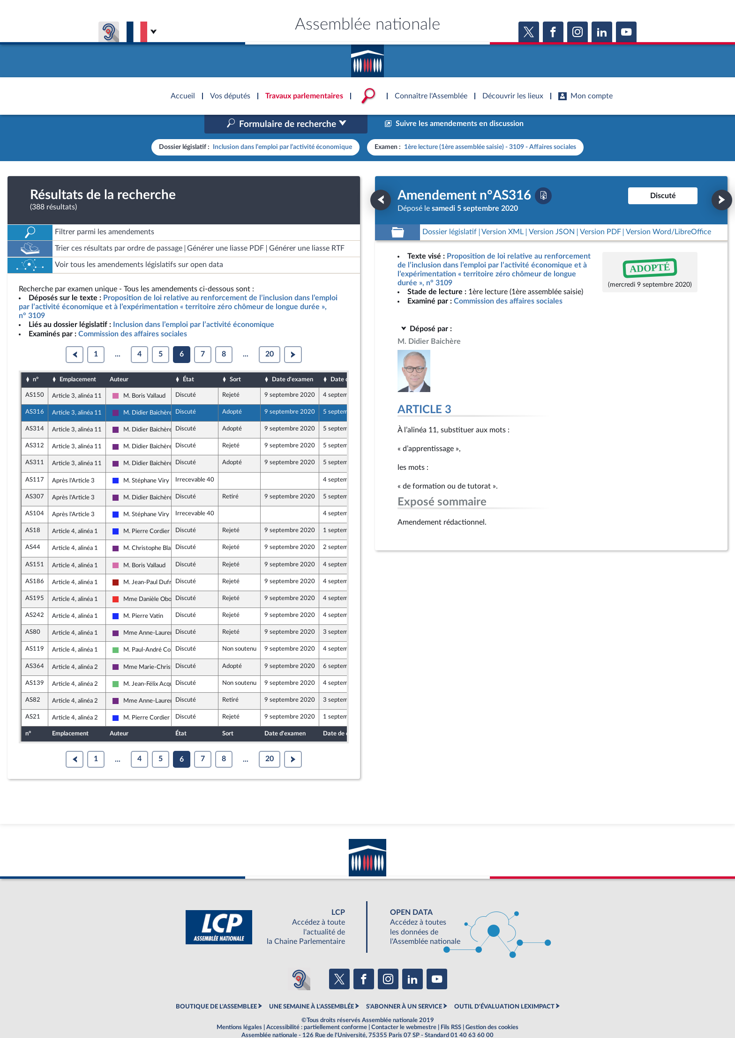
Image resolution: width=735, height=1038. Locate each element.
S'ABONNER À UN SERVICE (404, 986)
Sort (235, 360)
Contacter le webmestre (403, 1007)
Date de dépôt (349, 360)
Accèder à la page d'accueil (367, 57)
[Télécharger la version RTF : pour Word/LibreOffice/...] (668, 212)
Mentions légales (239, 1007)
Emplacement (78, 360)
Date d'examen (292, 360)
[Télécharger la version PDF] (543, 175)
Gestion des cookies (491, 1007)
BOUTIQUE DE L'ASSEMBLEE (216, 986)
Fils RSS (451, 1007)
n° (35, 360)
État (188, 360)
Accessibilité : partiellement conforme (316, 1007)
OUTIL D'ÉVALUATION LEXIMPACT (504, 986)
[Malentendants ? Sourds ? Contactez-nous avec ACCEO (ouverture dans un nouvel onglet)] (299, 959)
